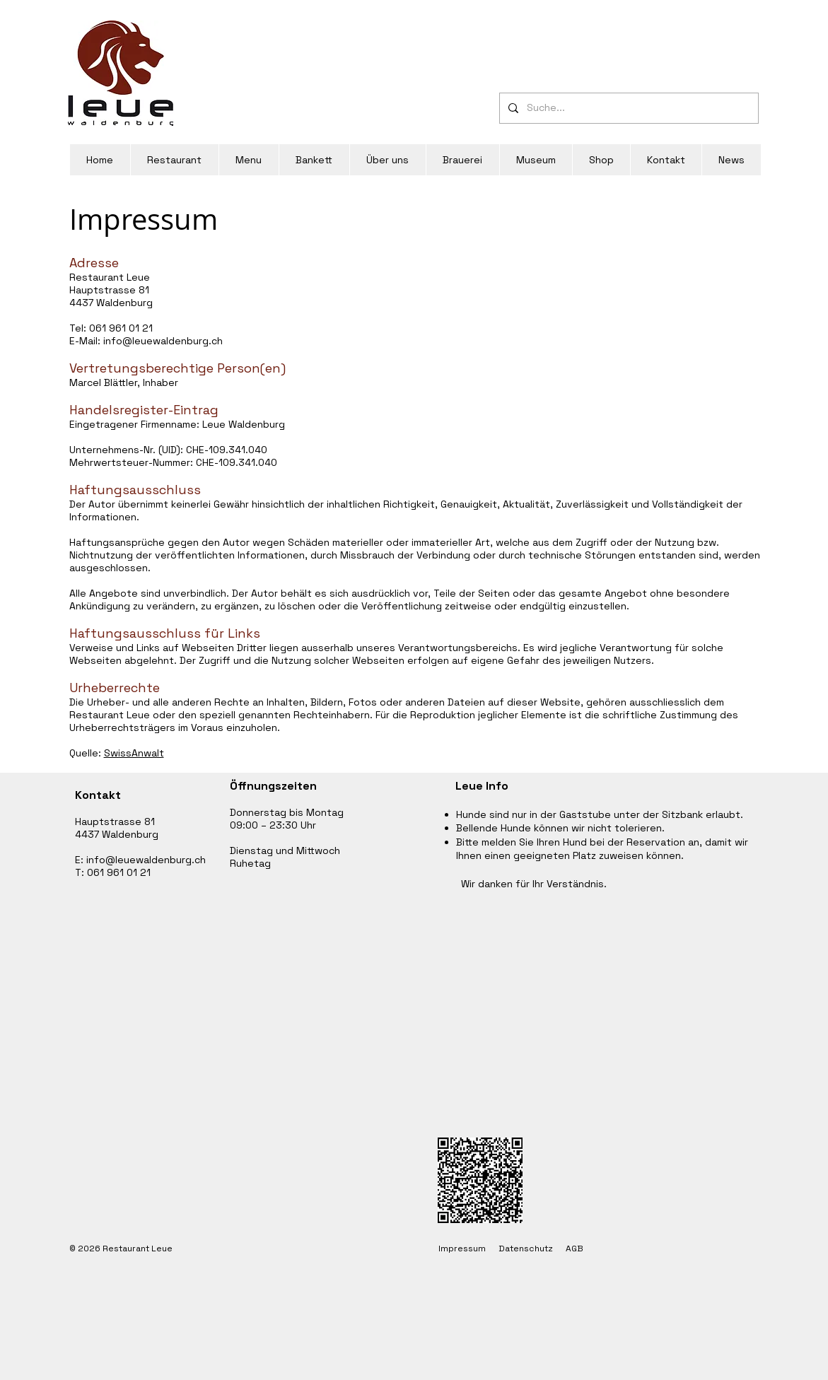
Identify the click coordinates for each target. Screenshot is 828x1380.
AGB (574, 1248)
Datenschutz (525, 1248)
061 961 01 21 (121, 328)
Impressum (468, 1248)
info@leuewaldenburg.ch (163, 340)
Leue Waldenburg (243, 424)
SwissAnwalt (134, 753)
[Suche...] (627, 108)
